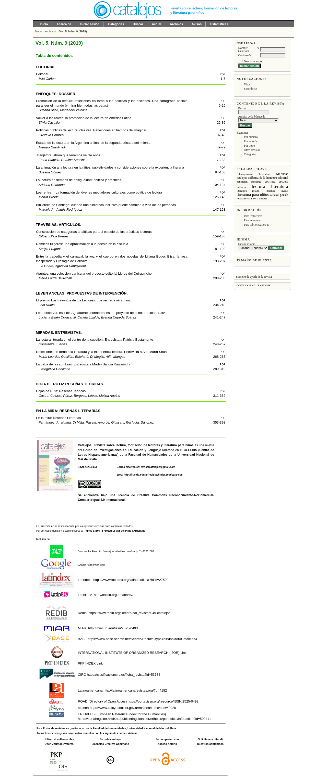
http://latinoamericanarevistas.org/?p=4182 (135, 690)
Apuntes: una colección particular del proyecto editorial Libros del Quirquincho (94, 273)
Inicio (44, 24)
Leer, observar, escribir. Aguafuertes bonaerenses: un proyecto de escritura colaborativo (101, 313)
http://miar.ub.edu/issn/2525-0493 (113, 628)
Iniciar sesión (90, 24)
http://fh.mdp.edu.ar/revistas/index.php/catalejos (153, 474)
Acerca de (63, 24)
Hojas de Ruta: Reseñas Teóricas (61, 391)
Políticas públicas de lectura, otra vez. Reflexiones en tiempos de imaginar (91, 130)
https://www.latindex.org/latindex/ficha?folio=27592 (130, 580)
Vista (247, 84)
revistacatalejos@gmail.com (158, 467)
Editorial (42, 74)
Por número (251, 136)
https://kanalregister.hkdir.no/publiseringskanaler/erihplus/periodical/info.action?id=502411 (144, 719)
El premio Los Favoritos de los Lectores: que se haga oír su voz (83, 300)
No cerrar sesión (253, 61)
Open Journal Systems (253, 285)
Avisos (197, 24)
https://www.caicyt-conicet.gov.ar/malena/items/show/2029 (133, 708)
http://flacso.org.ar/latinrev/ (113, 595)
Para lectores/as (253, 216)
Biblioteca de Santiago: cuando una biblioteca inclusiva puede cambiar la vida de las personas (106, 205)
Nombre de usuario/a (249, 49)
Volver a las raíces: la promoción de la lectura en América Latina (83, 118)
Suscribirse (250, 88)
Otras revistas (252, 149)
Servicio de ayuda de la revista (254, 276)
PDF (222, 74)
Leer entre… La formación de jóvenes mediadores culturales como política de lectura (99, 192)
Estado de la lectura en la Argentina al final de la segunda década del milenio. (93, 143)
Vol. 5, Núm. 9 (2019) (73, 31)
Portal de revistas (54, 728)
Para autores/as (253, 220)
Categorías (250, 154)
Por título (249, 145)
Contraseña (244, 55)
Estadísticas (219, 24)
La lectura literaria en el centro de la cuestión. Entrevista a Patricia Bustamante (94, 339)
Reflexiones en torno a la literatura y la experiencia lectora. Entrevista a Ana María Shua (101, 352)
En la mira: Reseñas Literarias (58, 418)
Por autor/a (250, 141)
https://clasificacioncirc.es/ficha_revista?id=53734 (123, 675)
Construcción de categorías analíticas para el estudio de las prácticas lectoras (94, 232)
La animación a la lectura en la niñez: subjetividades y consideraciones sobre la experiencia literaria (110, 167)
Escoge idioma (246, 244)
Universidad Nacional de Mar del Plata (151, 728)
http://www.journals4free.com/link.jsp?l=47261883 (126, 551)
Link (102, 565)
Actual (156, 24)
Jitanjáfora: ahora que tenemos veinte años (68, 155)
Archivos (176, 24)
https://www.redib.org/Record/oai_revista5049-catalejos (129, 613)
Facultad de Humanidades (148, 454)
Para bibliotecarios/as (256, 224)
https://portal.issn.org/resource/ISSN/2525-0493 (163, 701)
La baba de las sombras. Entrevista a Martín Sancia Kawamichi (83, 364)
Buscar (138, 24)
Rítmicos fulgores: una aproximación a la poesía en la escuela (82, 244)
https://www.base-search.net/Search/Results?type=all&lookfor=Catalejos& (142, 639)
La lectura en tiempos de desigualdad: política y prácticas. (79, 180)
